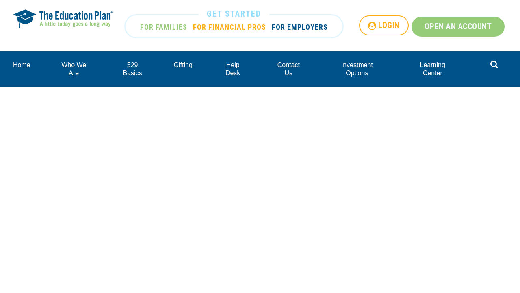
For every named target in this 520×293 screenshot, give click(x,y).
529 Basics (132, 69)
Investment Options (357, 69)
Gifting (183, 64)
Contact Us (288, 69)
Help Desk (232, 69)
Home (21, 64)
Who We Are (73, 69)
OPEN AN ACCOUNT (458, 26)
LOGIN (389, 25)
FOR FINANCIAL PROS (229, 27)
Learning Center (432, 69)
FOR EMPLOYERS (300, 27)
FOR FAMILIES (163, 27)
